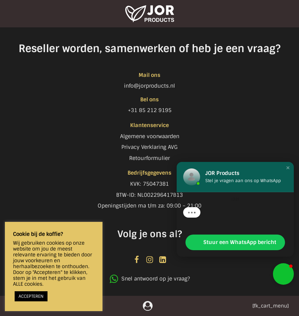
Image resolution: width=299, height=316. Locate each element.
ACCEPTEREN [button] (31, 296)
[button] (288, 168)
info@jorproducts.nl (149, 85)
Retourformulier (149, 158)
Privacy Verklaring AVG (149, 147)
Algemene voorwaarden (149, 136)
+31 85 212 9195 (149, 110)
